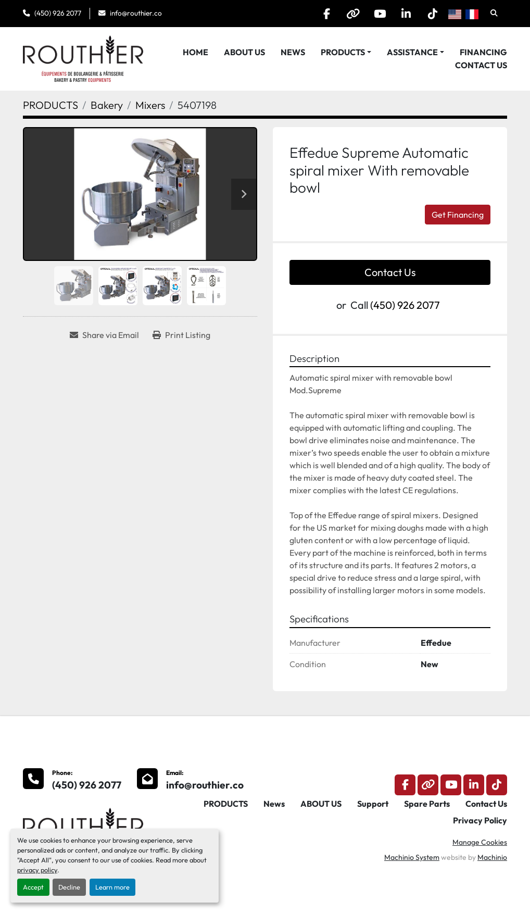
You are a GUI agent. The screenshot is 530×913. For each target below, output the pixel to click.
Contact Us (481, 65)
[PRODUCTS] (50, 104)
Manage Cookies (479, 842)
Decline (69, 887)
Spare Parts (427, 803)
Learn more (112, 887)
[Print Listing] (181, 335)
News (293, 52)
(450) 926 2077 (57, 13)
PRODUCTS (343, 52)
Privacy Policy (480, 820)
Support (372, 803)
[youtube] (380, 14)
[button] (346, 52)
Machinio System (411, 857)
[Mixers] (150, 104)
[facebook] (326, 14)
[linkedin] (406, 14)
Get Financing (458, 214)
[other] (353, 14)
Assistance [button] (412, 52)
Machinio (492, 857)
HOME (195, 52)
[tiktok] (433, 14)
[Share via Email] (104, 335)
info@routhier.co (136, 13)
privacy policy (37, 870)
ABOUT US (244, 52)
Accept (33, 887)
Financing (483, 52)
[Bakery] (107, 104)
